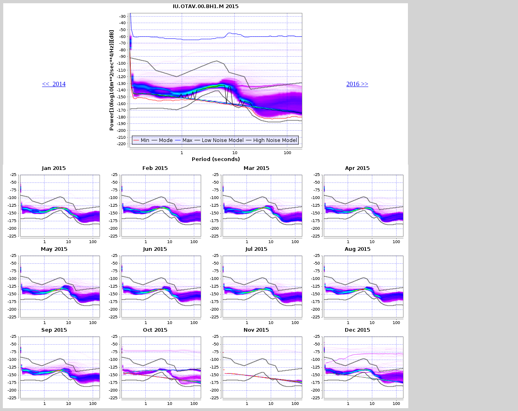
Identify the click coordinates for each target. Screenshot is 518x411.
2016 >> (357, 84)
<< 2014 (54, 84)
